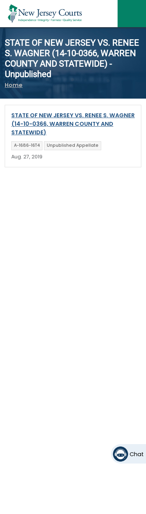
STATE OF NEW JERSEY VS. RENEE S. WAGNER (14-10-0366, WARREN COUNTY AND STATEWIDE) (73, 123)
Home (14, 85)
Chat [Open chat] (137, 454)
